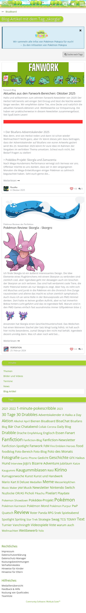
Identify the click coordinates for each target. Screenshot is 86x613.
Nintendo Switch (62, 487)
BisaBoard (48, 421)
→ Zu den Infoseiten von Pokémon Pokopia (43, 45)
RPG (51, 513)
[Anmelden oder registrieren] (73, 4)
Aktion (7, 420)
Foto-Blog (40, 451)
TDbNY (71, 519)
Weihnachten (10, 531)
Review (21, 512)
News (6, 386)
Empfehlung (34, 433)
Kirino (60, 469)
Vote (52, 525)
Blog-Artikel (9, 391)
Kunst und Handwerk (48, 476)
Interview (16, 463)
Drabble (9, 432)
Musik (27, 488)
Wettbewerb (28, 530)
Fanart (70, 433)
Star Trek (32, 519)
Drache (22, 433)
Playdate (63, 493)
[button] (81, 4)
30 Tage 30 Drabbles (20, 414)
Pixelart (51, 493)
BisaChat (63, 421)
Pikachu (40, 493)
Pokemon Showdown (15, 500)
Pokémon (64, 499)
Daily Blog (64, 427)
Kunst (29, 476)
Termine (8, 381)
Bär (10, 426)
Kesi (50, 470)
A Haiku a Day (71, 415)
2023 (60, 409)
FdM (46, 446)
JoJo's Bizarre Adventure (41, 463)
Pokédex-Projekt (41, 500)
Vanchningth (21, 525)
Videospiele (39, 525)
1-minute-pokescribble (36, 408)
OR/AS (19, 493)
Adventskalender (49, 415)
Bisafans (76, 421)
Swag (55, 519)
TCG (63, 519)
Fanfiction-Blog (32, 440)
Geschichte (58, 457)
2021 (5, 409)
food (79, 446)
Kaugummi (8, 470)
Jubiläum (66, 463)
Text (81, 519)
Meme (48, 481)
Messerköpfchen (65, 482)
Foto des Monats (60, 451)
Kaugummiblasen (31, 470)
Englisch (49, 433)
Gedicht (43, 458)
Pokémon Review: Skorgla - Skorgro (27, 228)
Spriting (20, 519)
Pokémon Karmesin (14, 506)
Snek (57, 513)
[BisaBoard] (7, 4)
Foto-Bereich (24, 451)
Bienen (35, 421)
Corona (51, 427)
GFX (72, 458)
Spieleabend (70, 513)
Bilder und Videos (13, 376)
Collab (42, 427)
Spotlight (8, 519)
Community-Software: (43, 601)
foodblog (8, 451)
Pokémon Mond (38, 506)
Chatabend (29, 426)
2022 (12, 409)
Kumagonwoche (13, 476)
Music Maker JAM (12, 488)
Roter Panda (38, 513)
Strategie (44, 519)
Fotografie (11, 457)
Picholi (29, 493)
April (27, 421)
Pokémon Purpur (60, 506)
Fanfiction (12, 439)
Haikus (80, 458)
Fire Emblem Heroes (62, 446)
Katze (76, 463)
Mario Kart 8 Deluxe (15, 482)
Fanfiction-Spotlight (15, 446)
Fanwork (36, 446)
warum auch (65, 525)
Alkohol (18, 421)
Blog (4, 427)
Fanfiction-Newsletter (59, 440)
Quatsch (7, 513)
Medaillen (36, 482)
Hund (6, 463)
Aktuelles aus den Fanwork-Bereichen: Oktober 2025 (39, 93)
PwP (75, 506)
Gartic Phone (29, 458)
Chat (17, 427)
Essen (59, 433)
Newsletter (40, 487)
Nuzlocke (8, 493)
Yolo (41, 531)
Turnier (7, 525)
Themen (7, 371)
